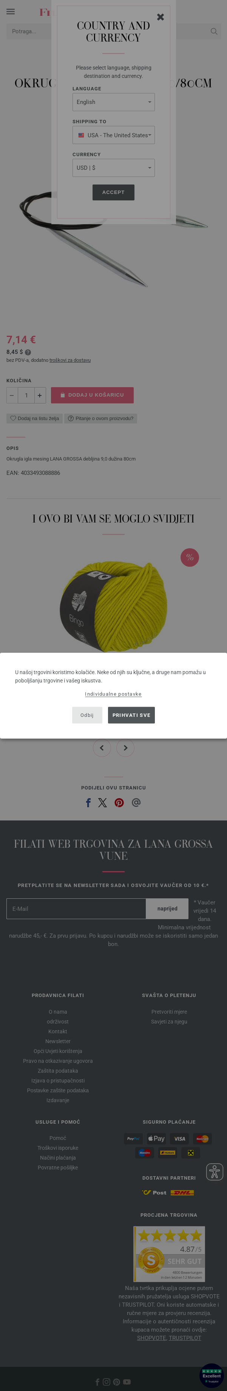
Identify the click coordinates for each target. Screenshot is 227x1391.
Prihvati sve (132, 715)
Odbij (87, 715)
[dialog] (113, 695)
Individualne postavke (113, 693)
